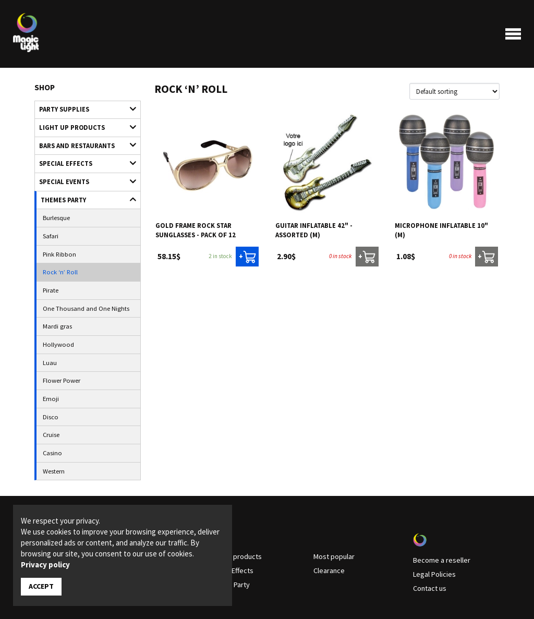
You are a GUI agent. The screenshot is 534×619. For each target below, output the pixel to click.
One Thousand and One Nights (79, 286)
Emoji (49, 368)
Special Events (83, 173)
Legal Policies (432, 533)
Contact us (428, 546)
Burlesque (54, 205)
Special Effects (83, 156)
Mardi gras (55, 303)
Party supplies (83, 108)
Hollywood (55, 319)
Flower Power (58, 352)
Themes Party (83, 189)
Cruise (50, 400)
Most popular (332, 517)
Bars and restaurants (83, 140)
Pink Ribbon (57, 238)
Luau (48, 335)
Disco (49, 384)
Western (52, 432)
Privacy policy (45, 565)
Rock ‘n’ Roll (57, 254)
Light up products (83, 124)
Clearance (327, 530)
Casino (50, 416)
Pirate (49, 270)
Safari (49, 222)
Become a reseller (437, 520)
